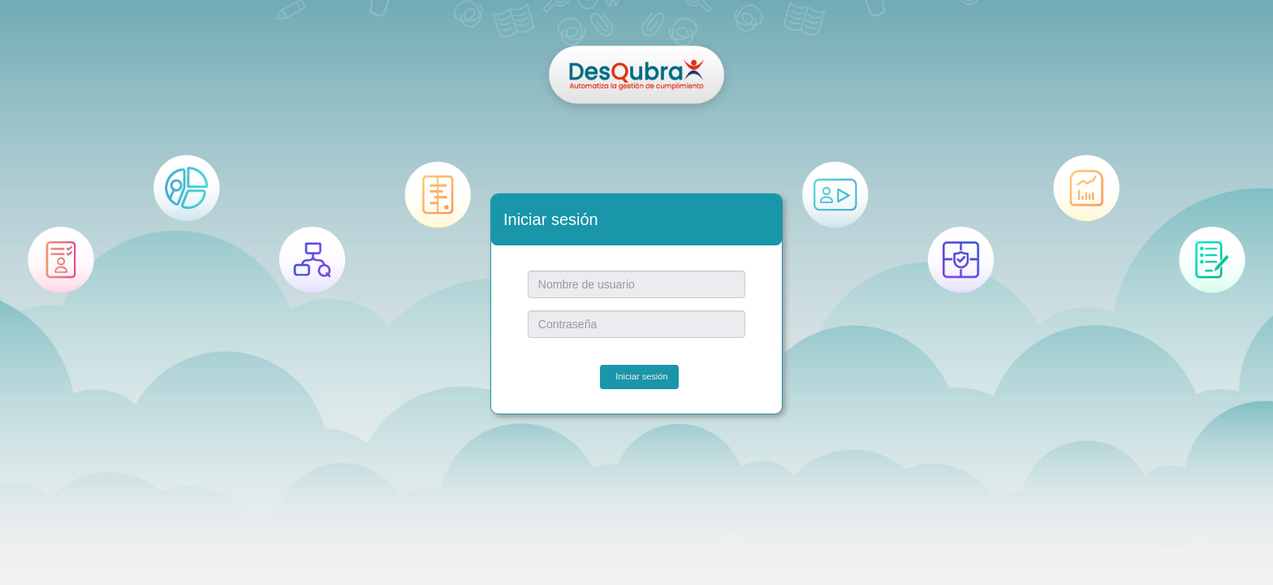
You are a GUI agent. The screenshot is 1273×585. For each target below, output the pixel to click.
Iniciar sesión (641, 376)
